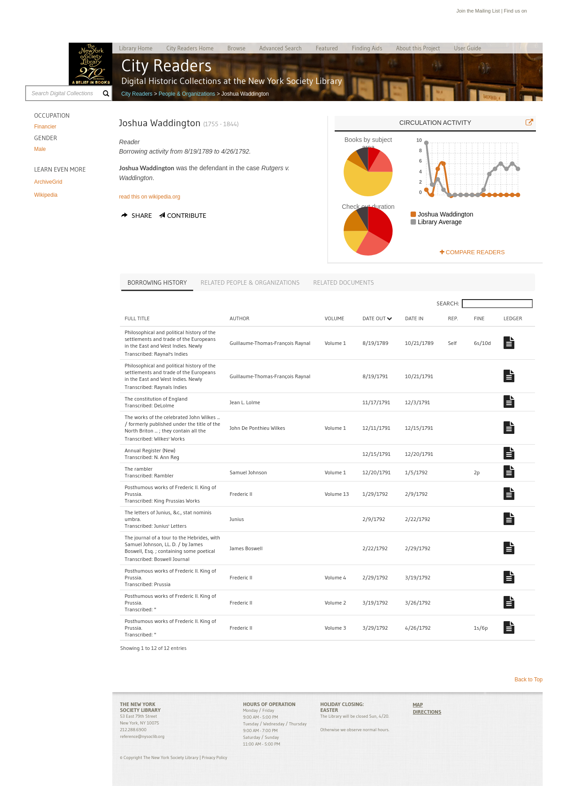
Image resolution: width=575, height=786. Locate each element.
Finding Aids (367, 48)
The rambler (138, 468)
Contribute (186, 216)
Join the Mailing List (478, 10)
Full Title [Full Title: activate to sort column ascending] (137, 318)
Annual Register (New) (149, 450)
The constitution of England (155, 398)
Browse (236, 48)
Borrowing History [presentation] (157, 282)
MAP (418, 704)
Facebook (532, 12)
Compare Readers (472, 252)
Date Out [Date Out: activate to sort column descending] (384, 318)
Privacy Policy (214, 757)
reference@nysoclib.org (142, 736)
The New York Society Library (90, 64)
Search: (485, 303)
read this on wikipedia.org (149, 197)
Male (40, 149)
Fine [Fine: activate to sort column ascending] (481, 318)
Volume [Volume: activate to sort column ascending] (342, 318)
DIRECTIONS (427, 711)
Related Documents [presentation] (343, 282)
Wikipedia (46, 195)
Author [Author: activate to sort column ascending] (243, 318)
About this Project (418, 48)
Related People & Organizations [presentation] (250, 282)
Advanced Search (280, 48)
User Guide (468, 48)
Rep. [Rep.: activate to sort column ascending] (456, 318)
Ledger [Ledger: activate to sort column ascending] (514, 318)
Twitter (541, 12)
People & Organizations (187, 94)
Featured (327, 48)
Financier (45, 127)
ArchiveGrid (48, 182)
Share (136, 216)
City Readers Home (189, 48)
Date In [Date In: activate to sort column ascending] (419, 318)
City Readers (136, 94)
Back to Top (529, 679)
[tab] (157, 283)
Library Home (135, 48)
